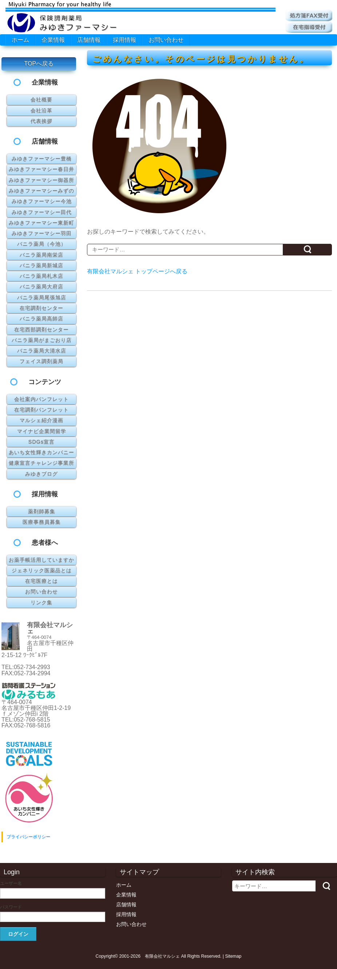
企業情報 (53, 40)
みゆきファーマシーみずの (41, 191)
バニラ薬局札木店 (41, 276)
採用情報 (124, 40)
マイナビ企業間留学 (41, 431)
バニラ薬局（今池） (41, 244)
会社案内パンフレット (41, 399)
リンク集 (41, 602)
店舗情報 (88, 40)
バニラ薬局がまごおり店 (42, 340)
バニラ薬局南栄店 (41, 255)
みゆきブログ (41, 474)
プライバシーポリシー (28, 836)
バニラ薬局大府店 (41, 286)
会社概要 (41, 99)
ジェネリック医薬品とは (42, 570)
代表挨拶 (41, 121)
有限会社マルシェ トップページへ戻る (137, 271)
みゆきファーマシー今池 (42, 201)
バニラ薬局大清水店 (41, 350)
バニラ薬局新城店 (41, 265)
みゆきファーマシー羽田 (42, 233)
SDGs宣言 (41, 442)
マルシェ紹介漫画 (41, 420)
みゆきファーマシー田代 (42, 212)
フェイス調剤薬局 (41, 361)
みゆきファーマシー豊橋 (42, 158)
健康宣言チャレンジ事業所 (41, 463)
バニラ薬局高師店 (41, 318)
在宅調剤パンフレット (41, 410)
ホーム (20, 40)
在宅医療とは (41, 581)
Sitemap (233, 956)
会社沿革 (41, 110)
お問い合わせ (165, 40)
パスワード (11, 907)
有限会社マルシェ (162, 956)
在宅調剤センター (41, 308)
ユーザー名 (11, 883)
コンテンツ (44, 382)
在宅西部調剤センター (41, 329)
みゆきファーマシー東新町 (41, 223)
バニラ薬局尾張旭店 (41, 297)
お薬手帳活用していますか (41, 560)
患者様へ (45, 542)
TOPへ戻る (38, 63)
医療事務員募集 (42, 522)
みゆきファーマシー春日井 (41, 169)
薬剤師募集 (41, 511)
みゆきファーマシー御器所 (41, 180)
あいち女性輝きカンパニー (41, 452)
